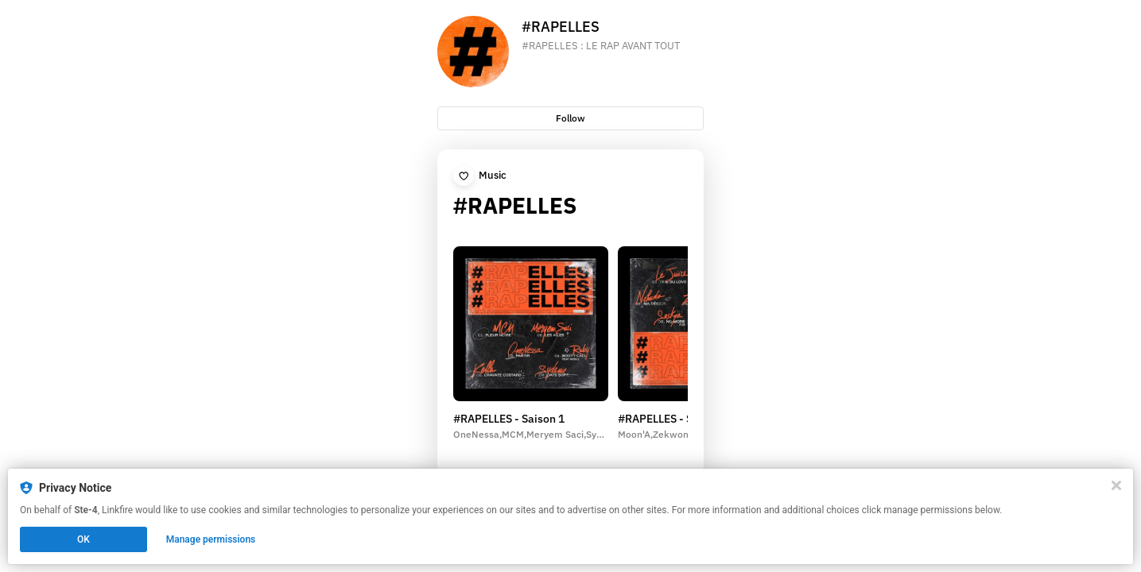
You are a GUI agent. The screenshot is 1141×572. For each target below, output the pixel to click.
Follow (570, 118)
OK (83, 539)
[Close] (1116, 485)
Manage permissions (211, 539)
